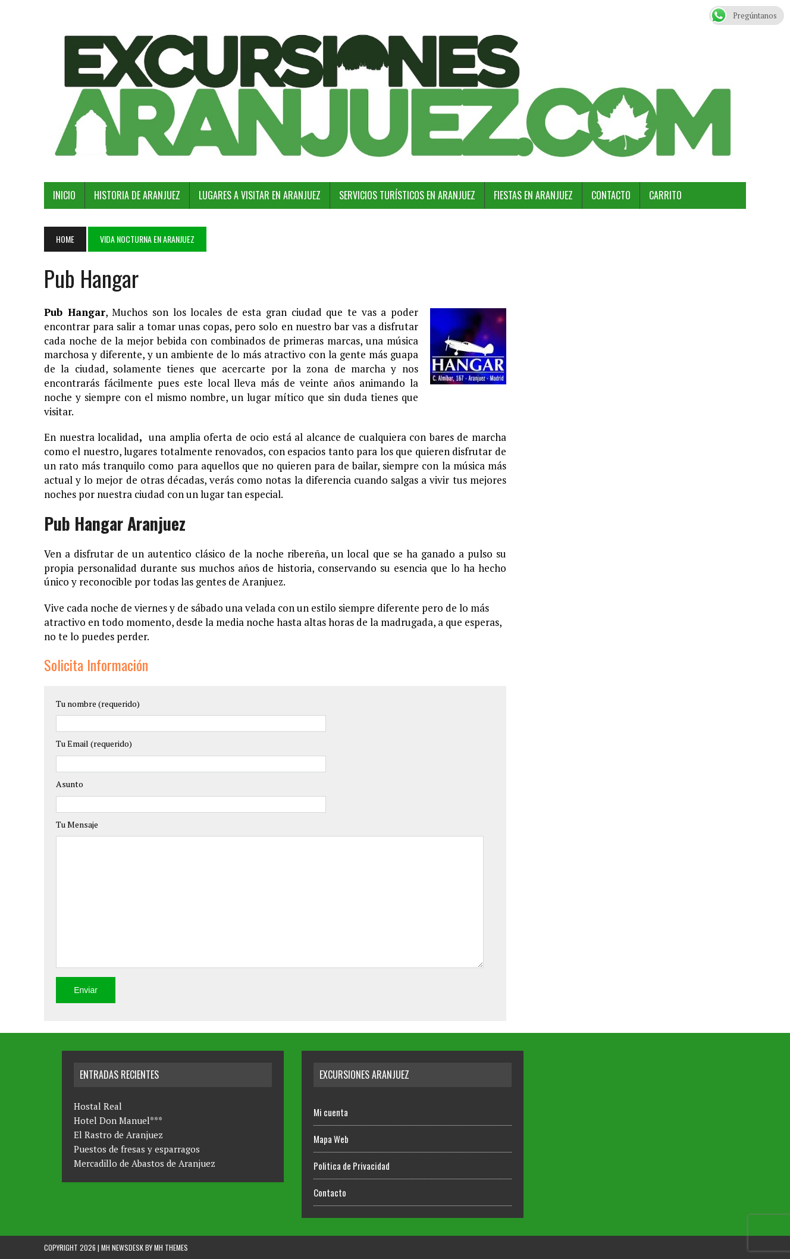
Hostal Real (98, 1106)
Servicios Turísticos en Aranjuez (407, 195)
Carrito (665, 195)
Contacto (611, 195)
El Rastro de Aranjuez (118, 1135)
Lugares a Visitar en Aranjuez (260, 195)
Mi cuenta (331, 1112)
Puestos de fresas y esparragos (137, 1149)
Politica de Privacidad (352, 1165)
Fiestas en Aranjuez (533, 195)
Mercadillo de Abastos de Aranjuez (144, 1163)
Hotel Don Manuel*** (118, 1120)
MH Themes (171, 1247)
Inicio (64, 195)
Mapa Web (331, 1138)
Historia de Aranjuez (137, 195)
